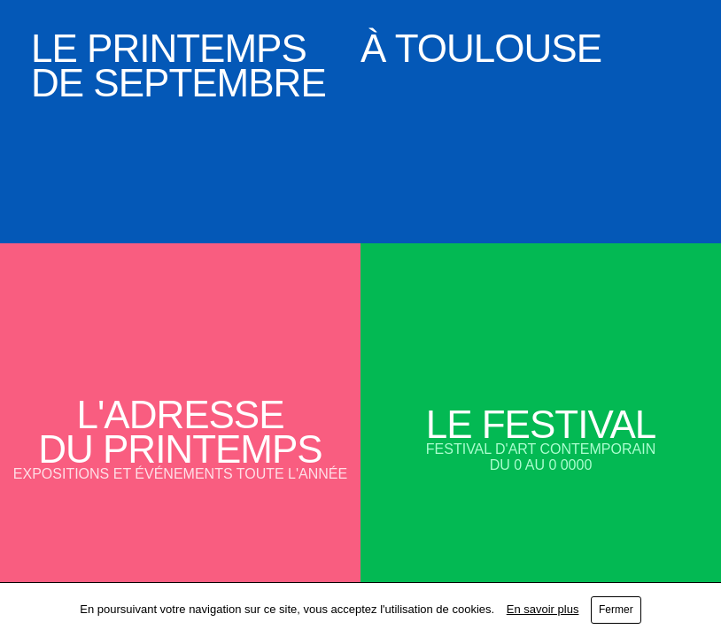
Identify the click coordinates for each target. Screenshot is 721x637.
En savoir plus (543, 609)
